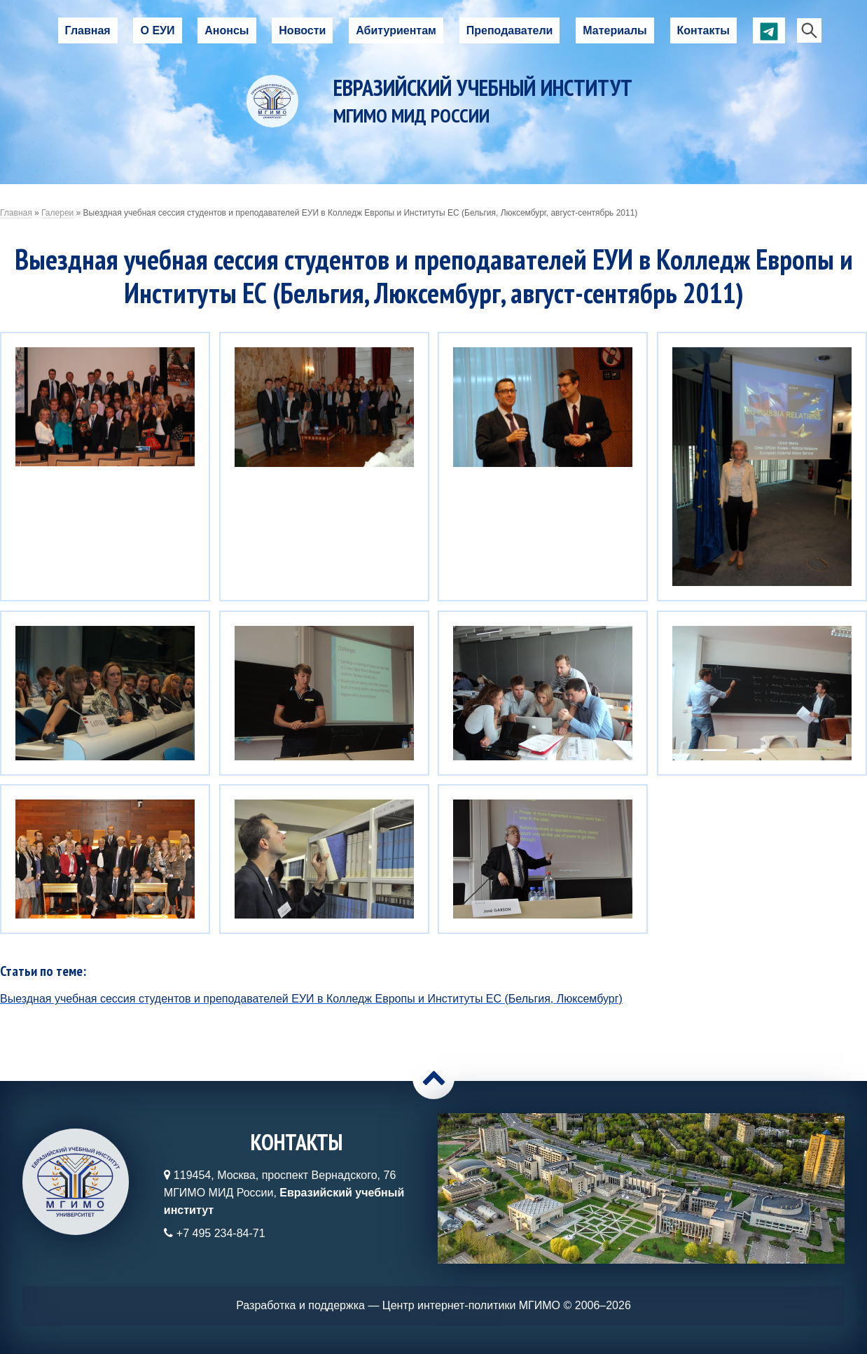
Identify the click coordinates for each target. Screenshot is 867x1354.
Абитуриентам (396, 30)
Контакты (703, 30)
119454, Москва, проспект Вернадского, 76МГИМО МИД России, (284, 1192)
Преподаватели (509, 30)
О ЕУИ (157, 30)
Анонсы (226, 30)
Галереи (57, 213)
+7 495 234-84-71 (220, 1233)
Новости (302, 30)
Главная (88, 30)
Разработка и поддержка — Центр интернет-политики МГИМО (398, 1305)
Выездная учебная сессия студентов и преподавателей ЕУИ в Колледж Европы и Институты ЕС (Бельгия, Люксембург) (311, 999)
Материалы (615, 30)
